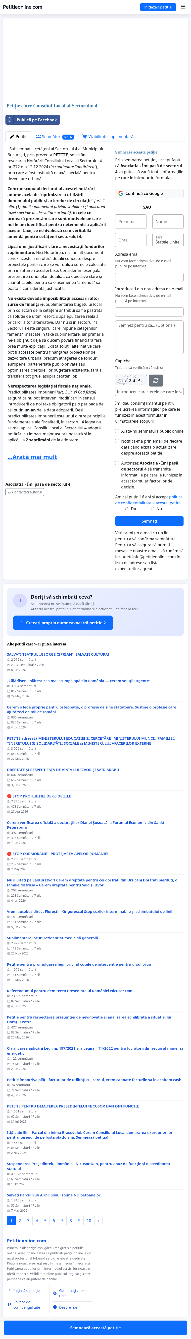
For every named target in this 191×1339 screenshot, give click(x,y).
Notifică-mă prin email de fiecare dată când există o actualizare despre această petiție (151, 447)
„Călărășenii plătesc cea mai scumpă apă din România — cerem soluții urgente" (78, 680)
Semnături (55, 137)
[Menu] (183, 7)
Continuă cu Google (140, 193)
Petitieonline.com (22, 7)
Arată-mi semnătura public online (152, 431)
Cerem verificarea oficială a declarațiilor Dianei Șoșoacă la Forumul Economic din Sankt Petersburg (85, 825)
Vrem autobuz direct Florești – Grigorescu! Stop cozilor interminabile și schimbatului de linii (89, 911)
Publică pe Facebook (31, 119)
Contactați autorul (25, 492)
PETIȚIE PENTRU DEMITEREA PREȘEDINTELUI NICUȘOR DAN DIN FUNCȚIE (73, 1106)
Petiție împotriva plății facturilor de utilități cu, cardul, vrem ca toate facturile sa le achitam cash (94, 1079)
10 (89, 1220)
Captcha (122, 361)
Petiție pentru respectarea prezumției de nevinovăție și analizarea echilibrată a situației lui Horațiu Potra (89, 1019)
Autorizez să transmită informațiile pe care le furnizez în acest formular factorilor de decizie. (151, 475)
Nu (159, 509)
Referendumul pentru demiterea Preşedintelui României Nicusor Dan (69, 990)
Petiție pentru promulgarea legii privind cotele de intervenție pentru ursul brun (79, 964)
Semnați (149, 521)
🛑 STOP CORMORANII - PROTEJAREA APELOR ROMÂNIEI (57, 853)
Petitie (19, 136)
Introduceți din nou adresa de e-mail (149, 289)
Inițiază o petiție (158, 7)
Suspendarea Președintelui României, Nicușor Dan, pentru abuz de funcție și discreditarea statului (88, 1166)
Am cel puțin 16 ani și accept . (149, 500)
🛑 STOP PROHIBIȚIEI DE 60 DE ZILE (39, 796)
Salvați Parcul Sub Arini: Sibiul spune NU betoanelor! (54, 1195)
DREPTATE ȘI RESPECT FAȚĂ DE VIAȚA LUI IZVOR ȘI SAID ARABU (63, 769)
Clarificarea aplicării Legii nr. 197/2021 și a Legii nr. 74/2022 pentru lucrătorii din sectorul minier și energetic (95, 1051)
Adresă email (127, 254)
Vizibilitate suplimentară (107, 136)
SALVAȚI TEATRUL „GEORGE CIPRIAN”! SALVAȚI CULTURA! (58, 654)
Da (133, 509)
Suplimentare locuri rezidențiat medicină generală (52, 938)
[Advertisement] (95, 61)
